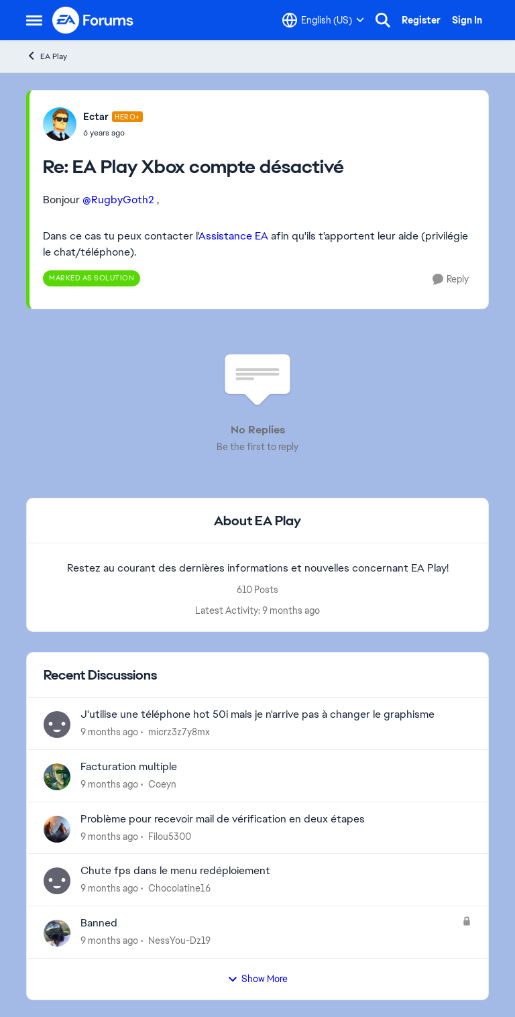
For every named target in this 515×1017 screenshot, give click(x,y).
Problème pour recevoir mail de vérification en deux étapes (222, 819)
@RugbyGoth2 (118, 200)
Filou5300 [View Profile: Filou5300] (169, 836)
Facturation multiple (128, 766)
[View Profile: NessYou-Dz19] (57, 933)
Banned (98, 923)
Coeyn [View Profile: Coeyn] (162, 784)
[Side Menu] (34, 20)
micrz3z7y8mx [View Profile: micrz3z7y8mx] (179, 732)
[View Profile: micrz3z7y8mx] (57, 724)
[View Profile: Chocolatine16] (57, 880)
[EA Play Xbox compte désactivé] (113, 133)
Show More (257, 979)
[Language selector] (323, 20)
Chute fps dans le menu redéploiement (175, 870)
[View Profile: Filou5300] (57, 829)
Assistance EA (233, 236)
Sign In (467, 20)
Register (421, 20)
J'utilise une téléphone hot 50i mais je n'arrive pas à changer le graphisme (257, 714)
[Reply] (450, 279)
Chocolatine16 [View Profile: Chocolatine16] (179, 888)
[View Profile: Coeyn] (57, 776)
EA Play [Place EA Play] (46, 56)
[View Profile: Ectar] (59, 124)
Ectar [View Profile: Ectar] (96, 117)
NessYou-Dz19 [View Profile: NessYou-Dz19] (179, 940)
